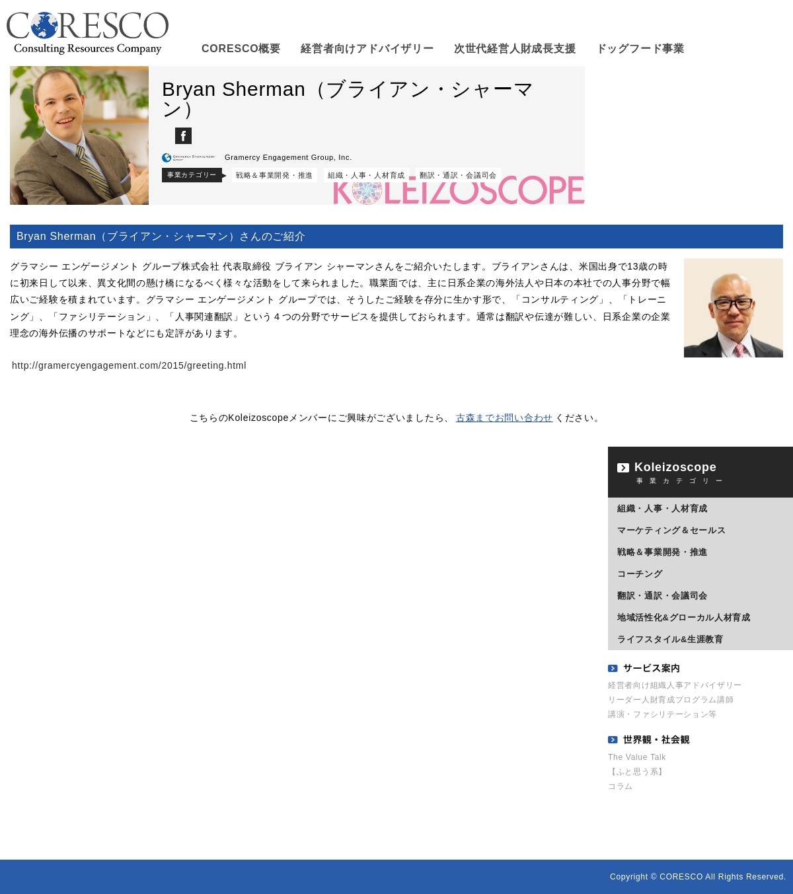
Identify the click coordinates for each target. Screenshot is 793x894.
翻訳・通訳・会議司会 (458, 175)
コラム (620, 786)
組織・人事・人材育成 (366, 175)
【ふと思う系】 (637, 771)
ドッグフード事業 (640, 54)
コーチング (640, 574)
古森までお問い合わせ (504, 417)
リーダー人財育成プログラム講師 (671, 699)
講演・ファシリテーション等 (662, 714)
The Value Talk (637, 757)
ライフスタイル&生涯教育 (670, 639)
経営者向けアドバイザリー (367, 54)
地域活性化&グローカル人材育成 (684, 617)
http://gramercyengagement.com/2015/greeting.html (129, 365)
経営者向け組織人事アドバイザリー (675, 685)
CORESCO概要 (241, 54)
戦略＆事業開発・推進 (274, 175)
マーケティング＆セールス (671, 530)
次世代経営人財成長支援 (514, 54)
